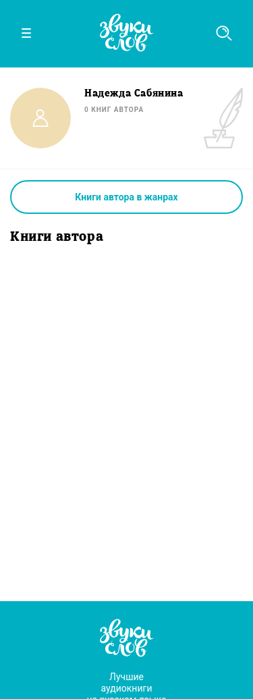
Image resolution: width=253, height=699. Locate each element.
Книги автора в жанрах (126, 197)
